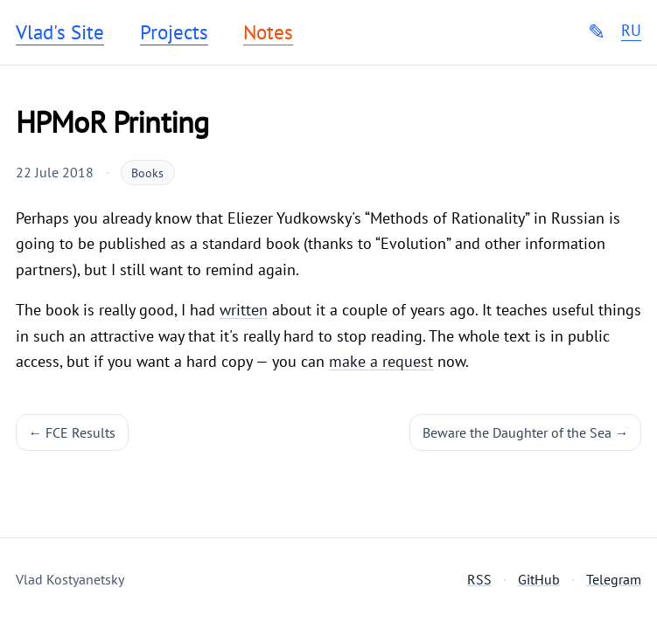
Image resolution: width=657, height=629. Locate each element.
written (244, 310)
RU (631, 30)
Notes (268, 32)
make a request (381, 361)
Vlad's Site (60, 32)
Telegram (613, 579)
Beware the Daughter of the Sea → (526, 432)
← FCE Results (72, 432)
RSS (479, 579)
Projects (174, 32)
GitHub (539, 579)
